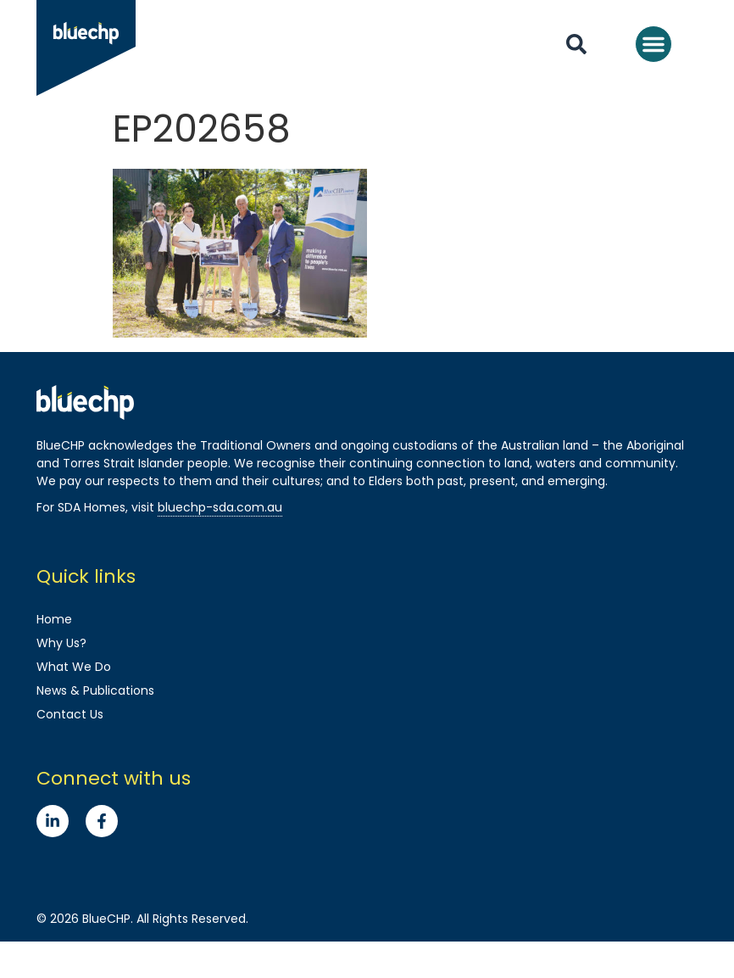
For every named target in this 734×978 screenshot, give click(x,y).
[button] (653, 44)
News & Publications (95, 690)
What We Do (73, 666)
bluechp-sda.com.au (220, 507)
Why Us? (61, 642)
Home (54, 619)
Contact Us (69, 714)
